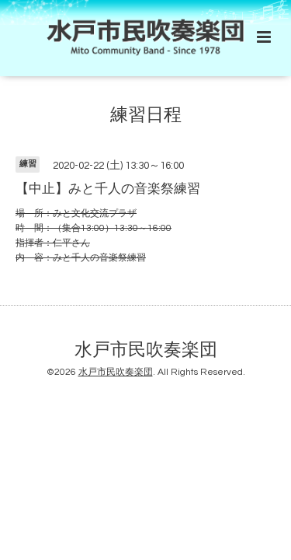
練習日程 (146, 115)
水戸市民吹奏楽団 (145, 350)
